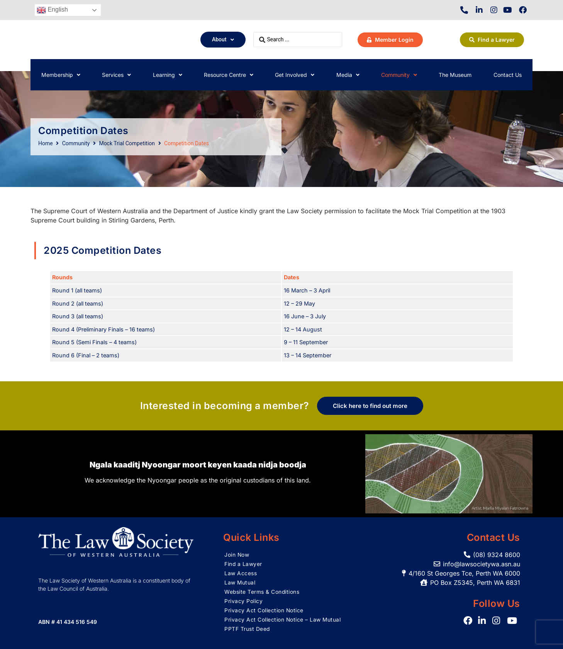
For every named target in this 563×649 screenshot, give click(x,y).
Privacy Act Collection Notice (264, 610)
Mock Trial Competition (127, 143)
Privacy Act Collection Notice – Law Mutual (282, 619)
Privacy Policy (243, 601)
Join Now (236, 554)
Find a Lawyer (243, 564)
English (52, 10)
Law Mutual (240, 582)
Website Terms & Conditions (262, 591)
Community (76, 143)
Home (45, 143)
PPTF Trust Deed (247, 628)
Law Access (240, 573)
